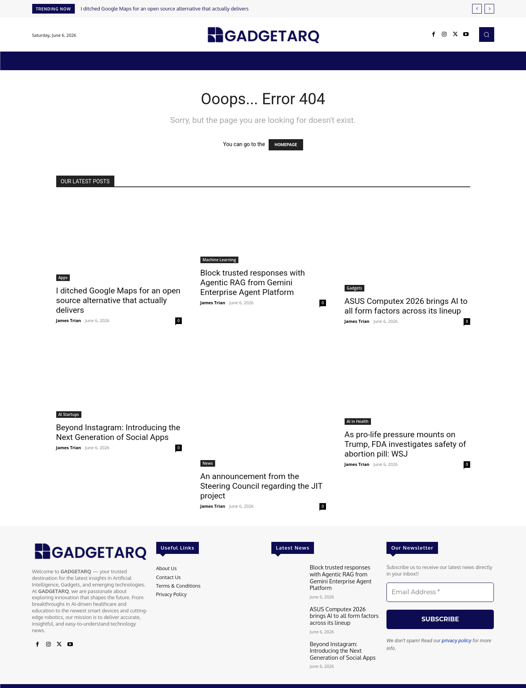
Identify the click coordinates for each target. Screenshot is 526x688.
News (208, 463)
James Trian (68, 320)
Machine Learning (219, 259)
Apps (63, 277)
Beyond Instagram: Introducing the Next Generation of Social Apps (118, 432)
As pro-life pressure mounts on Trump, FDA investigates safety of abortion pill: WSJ (405, 444)
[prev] (477, 9)
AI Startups (69, 414)
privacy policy (456, 640)
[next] (489, 9)
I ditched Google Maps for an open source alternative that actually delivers (164, 8)
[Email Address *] (440, 592)
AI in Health (358, 421)
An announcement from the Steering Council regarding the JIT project (261, 486)
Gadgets (354, 288)
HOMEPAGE (285, 144)
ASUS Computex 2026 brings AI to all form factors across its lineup (406, 306)
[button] (486, 34)
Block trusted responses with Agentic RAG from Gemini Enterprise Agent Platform (252, 282)
